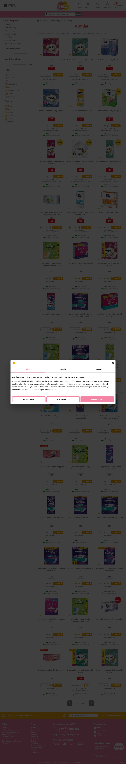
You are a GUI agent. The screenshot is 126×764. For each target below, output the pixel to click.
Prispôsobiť (63, 399)
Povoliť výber (28, 399)
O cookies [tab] (98, 369)
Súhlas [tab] (28, 369)
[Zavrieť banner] (113, 363)
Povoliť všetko (97, 399)
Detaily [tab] (63, 369)
